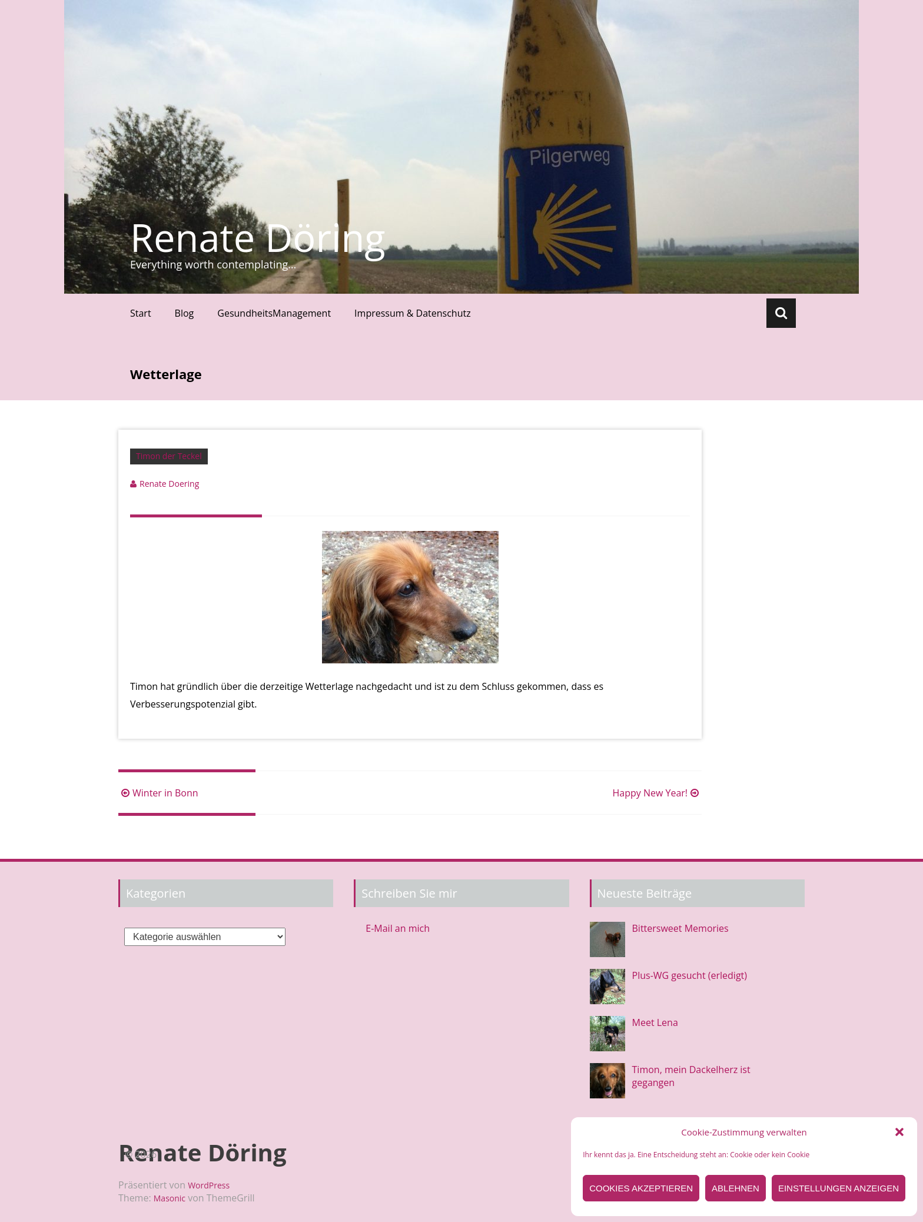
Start (140, 313)
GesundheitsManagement (274, 313)
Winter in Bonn (158, 792)
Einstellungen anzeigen (838, 1188)
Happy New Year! (657, 792)
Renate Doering (169, 483)
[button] (899, 1132)
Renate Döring (258, 237)
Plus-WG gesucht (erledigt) (689, 975)
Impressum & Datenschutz (412, 313)
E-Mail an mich (398, 928)
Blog (184, 313)
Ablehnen (735, 1188)
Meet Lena (655, 1022)
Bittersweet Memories (680, 928)
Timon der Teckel (169, 455)
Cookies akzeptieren (641, 1188)
